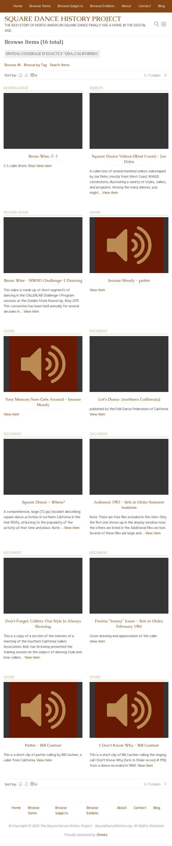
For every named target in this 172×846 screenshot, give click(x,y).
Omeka (101, 835)
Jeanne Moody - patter (129, 280)
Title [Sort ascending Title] (20, 75)
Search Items (60, 65)
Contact (144, 6)
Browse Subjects (70, 6)
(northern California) (129, 399)
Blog (161, 6)
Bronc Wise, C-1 (43, 156)
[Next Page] (165, 75)
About (126, 6)
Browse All (13, 65)
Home (17, 6)
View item (44, 166)
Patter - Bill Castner (43, 745)
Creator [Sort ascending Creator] (26, 75)
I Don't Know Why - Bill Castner (129, 745)
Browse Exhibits (102, 6)
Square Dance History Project (63, 18)
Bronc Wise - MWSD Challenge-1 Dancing (43, 280)
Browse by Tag (35, 65)
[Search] (164, 24)
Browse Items (40, 6)
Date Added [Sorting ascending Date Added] (34, 75)
